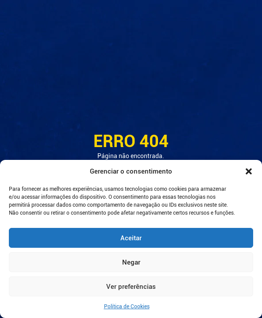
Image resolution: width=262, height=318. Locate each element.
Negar (131, 262)
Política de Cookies (127, 306)
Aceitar (131, 238)
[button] (248, 171)
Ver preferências (131, 287)
